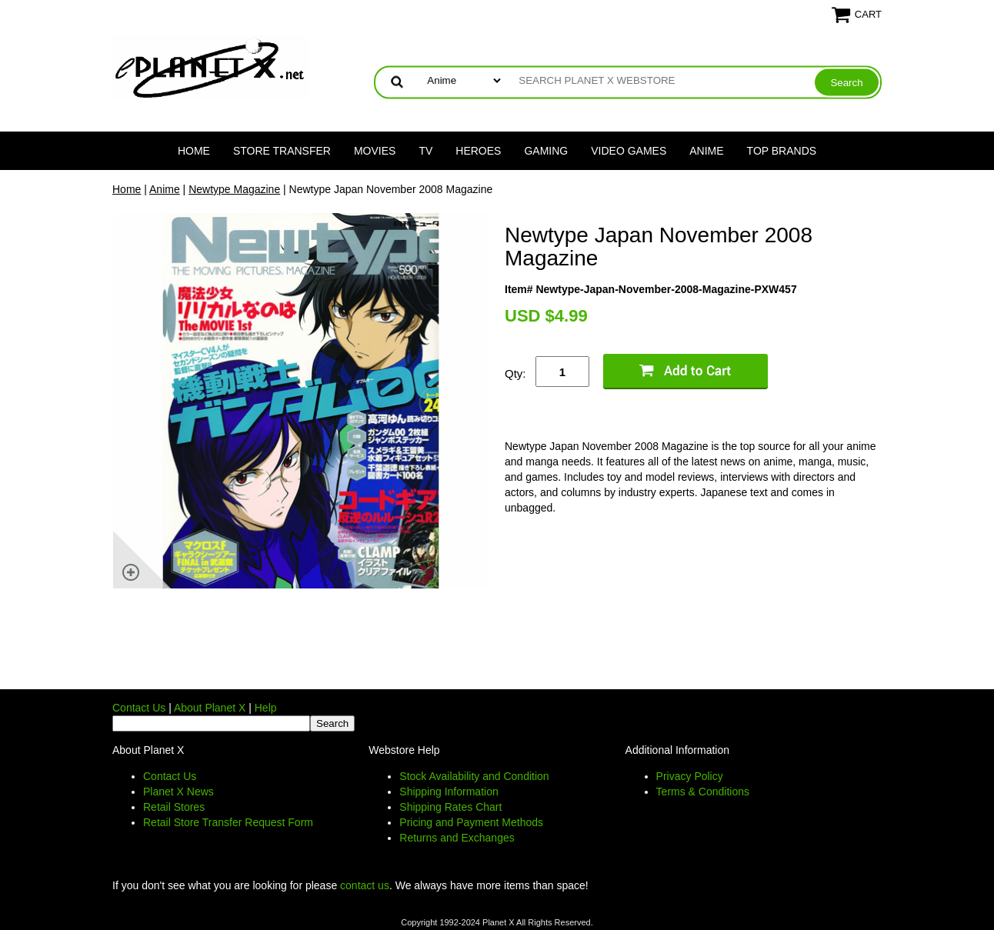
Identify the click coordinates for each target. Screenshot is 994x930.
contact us (364, 885)
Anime (706, 151)
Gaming (546, 151)
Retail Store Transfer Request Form (228, 822)
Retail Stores (174, 807)
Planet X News (178, 791)
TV (425, 151)
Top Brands (782, 151)
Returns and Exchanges (456, 838)
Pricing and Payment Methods (471, 822)
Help (266, 708)
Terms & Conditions (702, 791)
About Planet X (209, 708)
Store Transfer (282, 151)
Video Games (628, 151)
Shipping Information (448, 791)
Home (194, 151)
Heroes (478, 151)
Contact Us (138, 708)
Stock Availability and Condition (474, 776)
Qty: (515, 373)
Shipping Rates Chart (450, 807)
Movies (374, 151)
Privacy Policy (689, 776)
